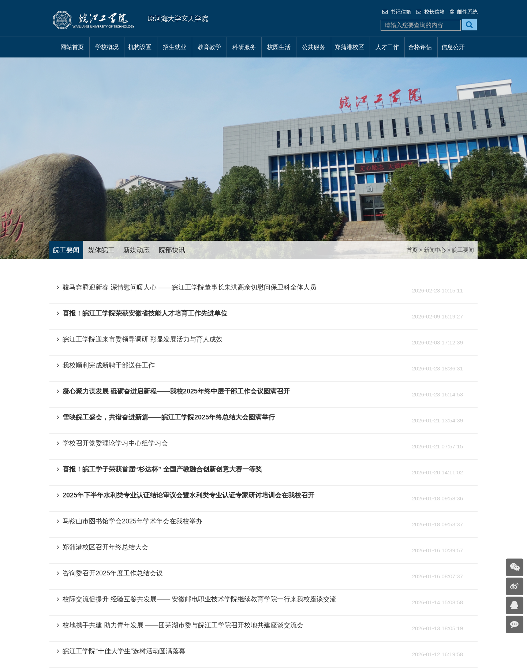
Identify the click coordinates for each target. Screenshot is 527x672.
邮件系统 (464, 12)
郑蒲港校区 (349, 47)
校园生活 (279, 47)
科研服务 (244, 47)
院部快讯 (172, 250)
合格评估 (420, 47)
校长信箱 (430, 12)
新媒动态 (136, 250)
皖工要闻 (66, 250)
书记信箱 (396, 12)
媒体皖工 (101, 250)
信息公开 (453, 47)
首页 (412, 250)
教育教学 (209, 47)
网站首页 (72, 47)
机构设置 (140, 47)
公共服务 (313, 47)
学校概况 (107, 47)
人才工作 (387, 47)
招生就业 (174, 47)
